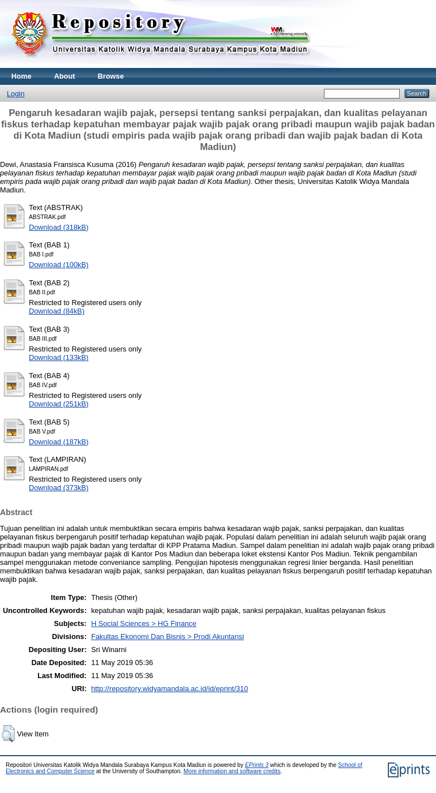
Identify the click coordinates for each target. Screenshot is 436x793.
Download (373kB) (58, 487)
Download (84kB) (56, 311)
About (64, 76)
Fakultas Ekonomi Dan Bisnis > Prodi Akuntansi (167, 636)
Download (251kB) (58, 404)
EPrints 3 (257, 765)
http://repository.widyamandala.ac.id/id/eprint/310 (169, 688)
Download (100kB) (58, 264)
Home (21, 76)
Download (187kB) (58, 442)
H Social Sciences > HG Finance (143, 623)
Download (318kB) (58, 227)
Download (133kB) (58, 357)
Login (15, 93)
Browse (111, 76)
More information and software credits (231, 771)
